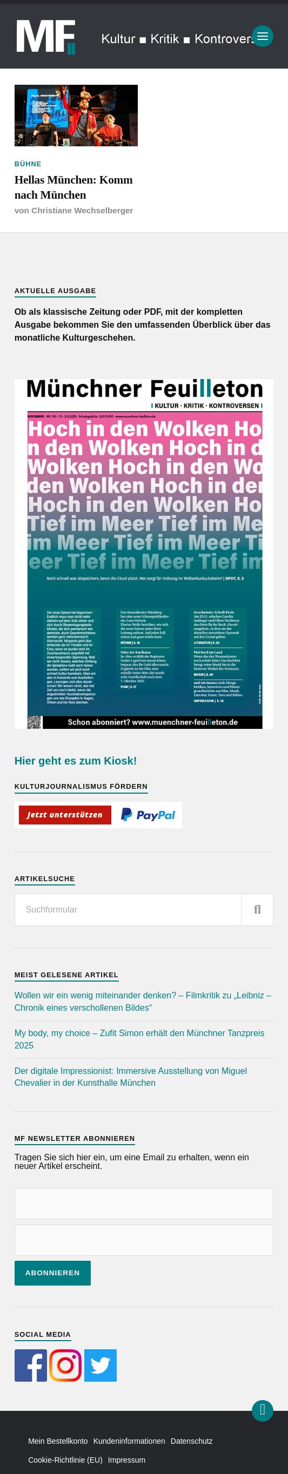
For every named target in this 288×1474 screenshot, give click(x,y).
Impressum (126, 1460)
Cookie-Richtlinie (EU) (65, 1460)
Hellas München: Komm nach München (74, 187)
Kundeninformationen (129, 1441)
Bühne (28, 164)
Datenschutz (192, 1441)
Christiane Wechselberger (82, 210)
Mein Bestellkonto (58, 1441)
